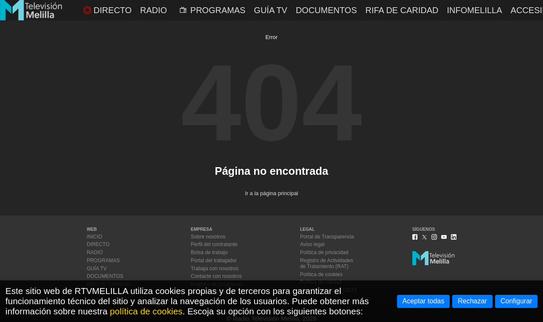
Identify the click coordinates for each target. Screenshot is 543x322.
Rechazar (472, 301)
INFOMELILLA (474, 10)
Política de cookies (321, 274)
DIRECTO (107, 10)
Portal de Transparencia (327, 237)
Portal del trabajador (214, 260)
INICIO (94, 237)
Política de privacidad (324, 252)
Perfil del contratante (214, 244)
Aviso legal (312, 244)
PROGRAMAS (213, 10)
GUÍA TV (271, 10)
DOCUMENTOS (326, 10)
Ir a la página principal (271, 193)
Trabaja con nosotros (214, 269)
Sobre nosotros (208, 237)
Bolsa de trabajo (209, 252)
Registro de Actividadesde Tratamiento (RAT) (326, 263)
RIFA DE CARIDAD (401, 10)
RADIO (153, 10)
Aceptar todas (424, 301)
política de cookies (146, 311)
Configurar (516, 301)
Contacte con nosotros (216, 276)
